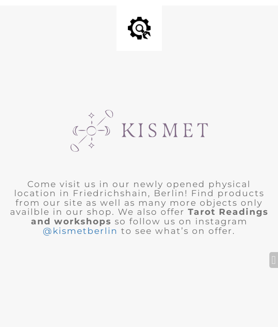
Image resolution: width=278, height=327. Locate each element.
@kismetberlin (80, 231)
